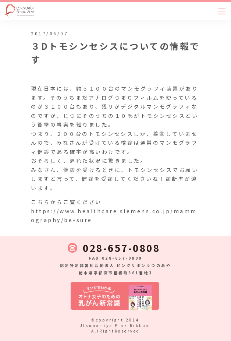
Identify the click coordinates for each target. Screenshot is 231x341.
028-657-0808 (121, 248)
